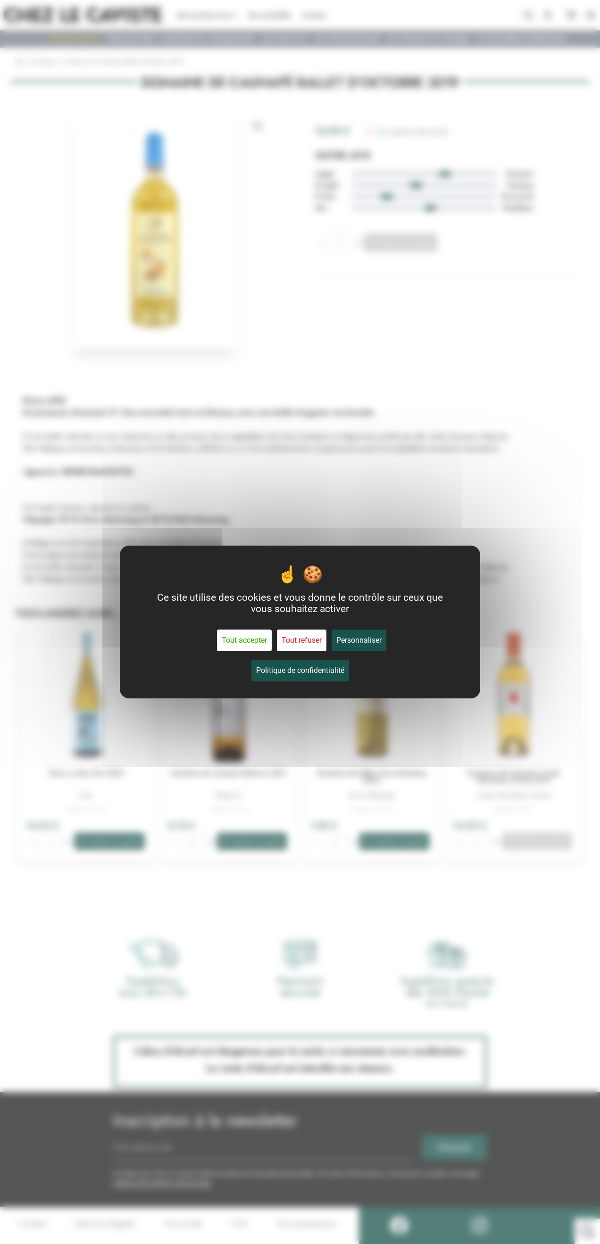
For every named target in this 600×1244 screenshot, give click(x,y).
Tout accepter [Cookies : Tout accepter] (244, 640)
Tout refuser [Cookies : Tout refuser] (302, 640)
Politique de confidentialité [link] (300, 670)
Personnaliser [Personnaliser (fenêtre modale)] (359, 640)
